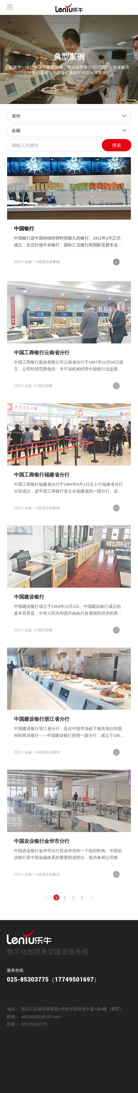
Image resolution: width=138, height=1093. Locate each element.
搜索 (116, 145)
